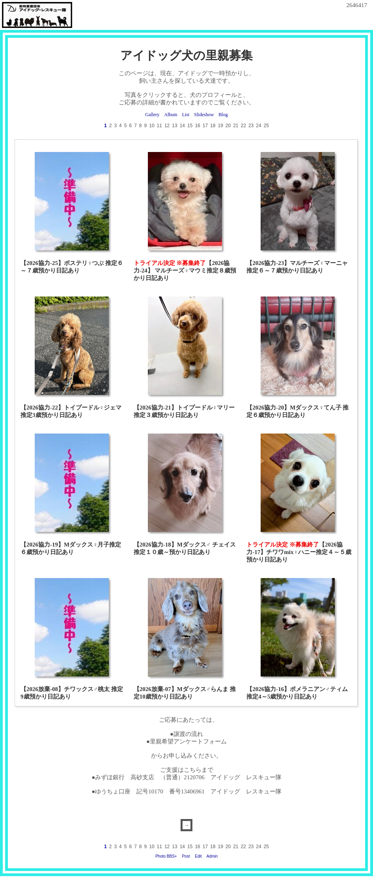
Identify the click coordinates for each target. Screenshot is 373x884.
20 (228, 125)
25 (266, 125)
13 (174, 125)
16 (197, 125)
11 (159, 125)
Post (186, 856)
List (186, 114)
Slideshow (204, 114)
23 (251, 125)
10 (151, 125)
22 (243, 125)
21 (235, 125)
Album (170, 114)
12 (167, 125)
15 (189, 125)
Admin (212, 856)
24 (258, 125)
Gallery (152, 114)
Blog (223, 114)
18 (212, 125)
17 (205, 125)
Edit (198, 856)
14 (182, 125)
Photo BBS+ (166, 856)
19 (220, 125)
